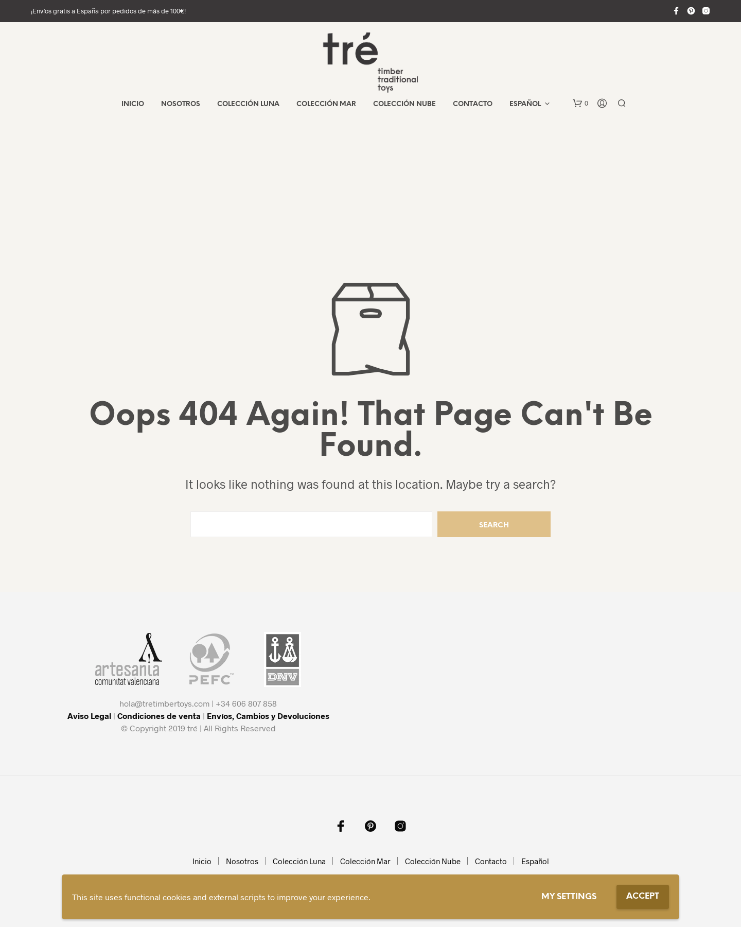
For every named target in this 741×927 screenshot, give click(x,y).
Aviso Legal (89, 715)
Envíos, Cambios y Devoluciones (268, 715)
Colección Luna (248, 104)
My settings (568, 896)
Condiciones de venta (159, 715)
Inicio (132, 104)
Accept (642, 896)
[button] (580, 103)
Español (525, 104)
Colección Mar (326, 104)
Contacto (472, 104)
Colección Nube (404, 104)
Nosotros (180, 104)
